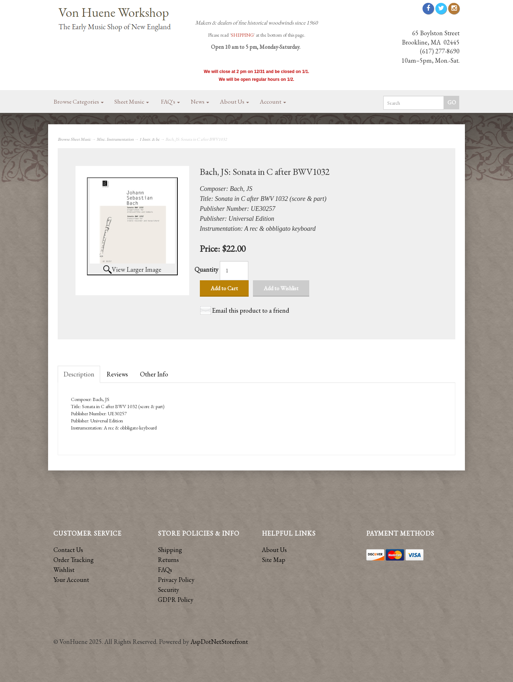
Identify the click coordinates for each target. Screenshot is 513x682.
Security (168, 589)
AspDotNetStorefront (219, 641)
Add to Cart (224, 288)
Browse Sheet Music (74, 139)
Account (273, 101)
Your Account (71, 580)
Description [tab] (78, 374)
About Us (234, 101)
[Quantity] (234, 270)
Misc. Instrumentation (115, 139)
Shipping (170, 550)
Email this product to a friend (250, 310)
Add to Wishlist (281, 288)
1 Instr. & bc (149, 139)
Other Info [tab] (154, 374)
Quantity (206, 269)
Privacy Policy (176, 580)
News (200, 101)
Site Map (273, 560)
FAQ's (170, 101)
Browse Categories (79, 101)
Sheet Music (131, 101)
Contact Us (68, 550)
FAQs (165, 570)
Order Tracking (73, 560)
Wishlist (63, 570)
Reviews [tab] (117, 374)
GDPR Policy (175, 599)
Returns (168, 560)
